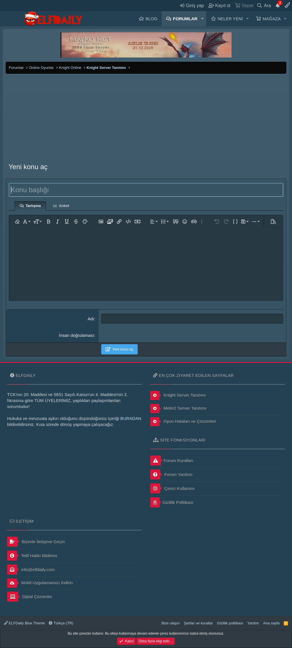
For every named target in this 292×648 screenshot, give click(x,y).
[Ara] (264, 5)
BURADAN (130, 418)
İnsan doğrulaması (76, 335)
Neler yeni (230, 18)
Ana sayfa (271, 623)
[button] (202, 18)
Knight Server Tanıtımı (178, 395)
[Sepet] (244, 5)
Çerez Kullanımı (172, 488)
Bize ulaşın (171, 623)
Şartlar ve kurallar (198, 623)
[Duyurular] (278, 5)
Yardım (253, 623)
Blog (152, 18)
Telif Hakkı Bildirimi (32, 556)
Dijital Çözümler (29, 597)
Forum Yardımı (171, 474)
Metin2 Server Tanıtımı (178, 408)
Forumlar (185, 18)
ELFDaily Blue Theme (24, 623)
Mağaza (272, 18)
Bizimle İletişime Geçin (36, 542)
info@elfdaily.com (31, 570)
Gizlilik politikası (230, 623)
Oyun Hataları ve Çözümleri (183, 421)
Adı (91, 318)
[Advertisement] (146, 116)
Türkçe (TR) (61, 623)
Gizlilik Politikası (171, 502)
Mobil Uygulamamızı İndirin (40, 583)
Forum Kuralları (171, 461)
